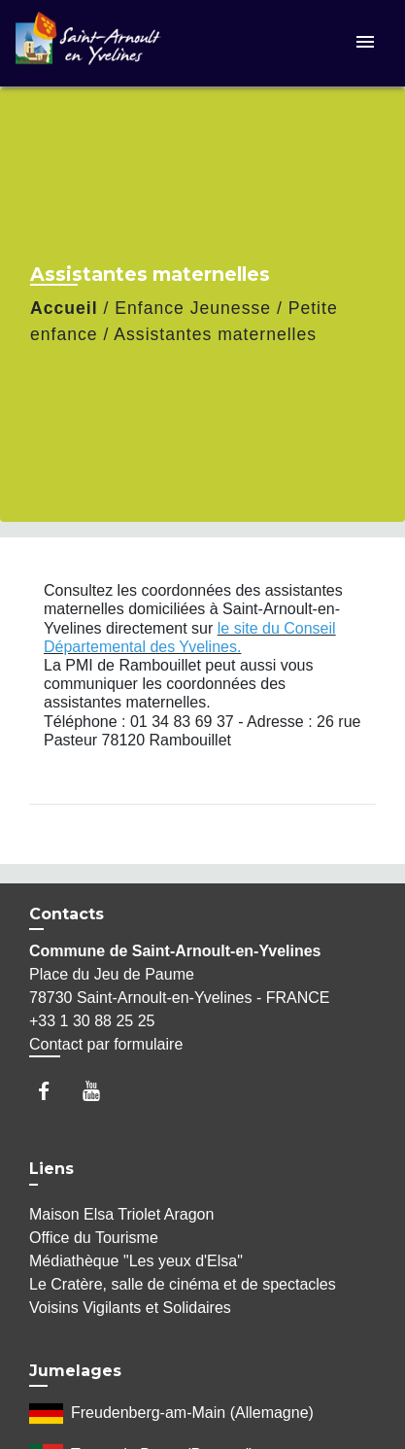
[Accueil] (88, 43)
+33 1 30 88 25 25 (91, 1021)
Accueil (64, 308)
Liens (51, 1168)
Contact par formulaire (106, 1044)
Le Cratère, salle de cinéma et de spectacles (182, 1284)
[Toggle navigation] (365, 43)
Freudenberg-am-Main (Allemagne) (171, 1414)
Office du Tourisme (93, 1237)
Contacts (66, 914)
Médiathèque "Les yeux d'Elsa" (136, 1261)
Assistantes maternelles (215, 334)
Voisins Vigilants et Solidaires (130, 1307)
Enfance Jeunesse (193, 308)
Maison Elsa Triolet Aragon (121, 1214)
